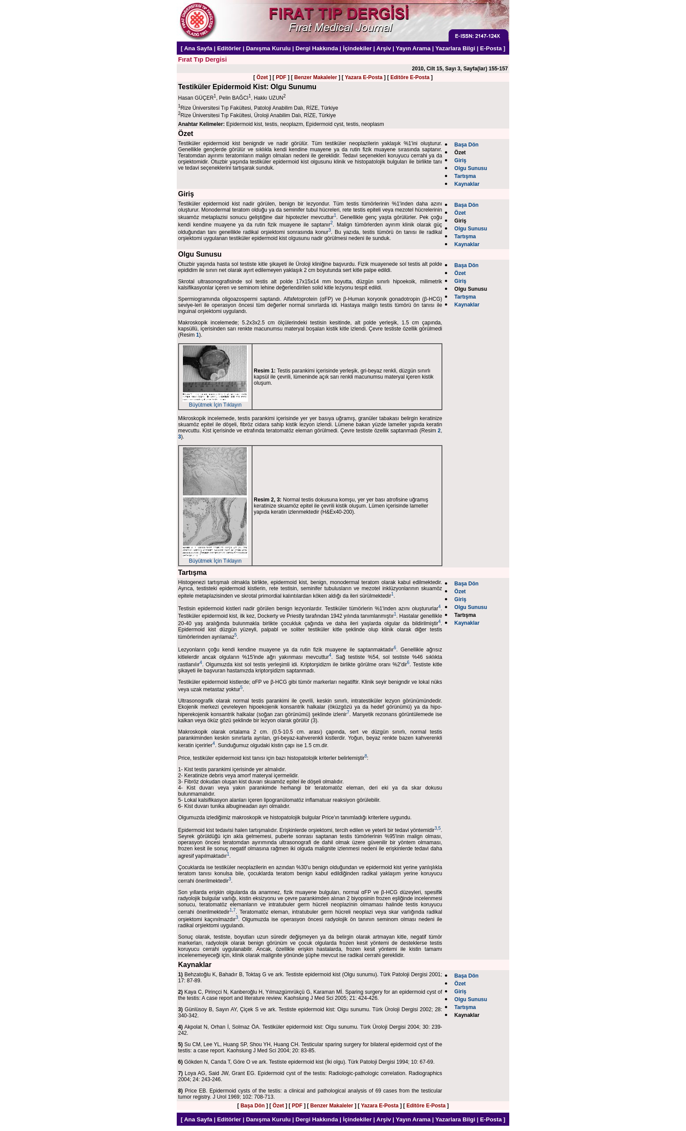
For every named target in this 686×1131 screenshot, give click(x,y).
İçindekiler (357, 48)
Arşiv (383, 48)
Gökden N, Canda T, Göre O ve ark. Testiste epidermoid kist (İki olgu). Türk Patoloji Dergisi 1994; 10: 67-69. (306, 1062)
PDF (281, 77)
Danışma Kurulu (268, 48)
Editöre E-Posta (409, 77)
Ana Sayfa (198, 48)
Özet (262, 77)
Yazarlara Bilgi (455, 48)
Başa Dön (253, 1106)
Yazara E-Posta (363, 77)
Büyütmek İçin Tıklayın (215, 402)
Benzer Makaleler (315, 77)
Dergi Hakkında (317, 48)
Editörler (229, 48)
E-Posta (491, 48)
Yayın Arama (413, 48)
